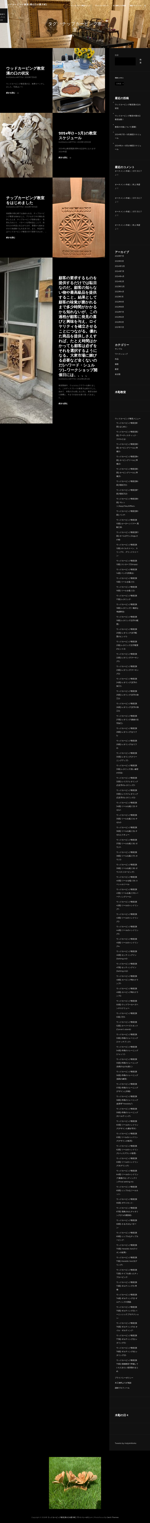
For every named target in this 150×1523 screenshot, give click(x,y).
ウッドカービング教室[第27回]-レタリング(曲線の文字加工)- (127, 719)
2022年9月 (119, 302)
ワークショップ (121, 354)
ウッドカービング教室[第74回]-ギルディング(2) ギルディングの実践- (126, 1298)
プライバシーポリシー (102, 6)
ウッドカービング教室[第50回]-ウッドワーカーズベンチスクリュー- (127, 1004)
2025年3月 (119, 261)
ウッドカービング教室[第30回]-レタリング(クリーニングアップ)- (126, 757)
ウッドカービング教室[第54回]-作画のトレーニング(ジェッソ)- (127, 1050)
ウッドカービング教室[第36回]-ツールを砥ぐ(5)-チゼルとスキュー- (126, 831)
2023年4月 (119, 291)
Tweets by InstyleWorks (125, 1443)
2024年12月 (120, 266)
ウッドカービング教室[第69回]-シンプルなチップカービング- (127, 1236)
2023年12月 (120, 286)
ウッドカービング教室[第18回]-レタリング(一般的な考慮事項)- (127, 608)
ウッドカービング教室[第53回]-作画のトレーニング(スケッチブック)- (127, 1038)
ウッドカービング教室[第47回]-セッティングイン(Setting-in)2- (126, 967)
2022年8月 (119, 307)
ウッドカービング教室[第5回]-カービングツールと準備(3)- (127, 472)
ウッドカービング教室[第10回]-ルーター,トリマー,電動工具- (127, 523)
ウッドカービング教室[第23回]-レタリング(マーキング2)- (127, 670)
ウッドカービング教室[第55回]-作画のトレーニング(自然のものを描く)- (127, 1063)
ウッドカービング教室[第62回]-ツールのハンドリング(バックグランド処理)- (127, 1149)
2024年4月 (119, 276)
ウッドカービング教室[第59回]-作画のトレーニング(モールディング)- (127, 1112)
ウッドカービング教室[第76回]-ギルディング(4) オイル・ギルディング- (126, 1327)
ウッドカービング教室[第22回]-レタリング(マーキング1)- (127, 657)
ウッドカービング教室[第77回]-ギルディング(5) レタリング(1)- (126, 1339)
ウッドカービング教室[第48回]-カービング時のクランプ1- (127, 980)
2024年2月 (119, 281)
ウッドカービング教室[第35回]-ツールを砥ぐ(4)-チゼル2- (126, 819)
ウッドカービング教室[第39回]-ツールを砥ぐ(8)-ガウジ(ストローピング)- (126, 868)
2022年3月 (119, 322)
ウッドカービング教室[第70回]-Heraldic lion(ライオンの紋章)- (127, 1249)
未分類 (117, 374)
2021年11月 (119, 327)
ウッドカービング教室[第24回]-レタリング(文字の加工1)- (126, 682)
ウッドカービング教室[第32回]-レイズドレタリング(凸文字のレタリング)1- (127, 781)
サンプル (118, 349)
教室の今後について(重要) (125, 127)
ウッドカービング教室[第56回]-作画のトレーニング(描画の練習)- (127, 1075)
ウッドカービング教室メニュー (81, 6)
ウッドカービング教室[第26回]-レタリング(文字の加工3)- (127, 707)
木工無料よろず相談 (119, 6)
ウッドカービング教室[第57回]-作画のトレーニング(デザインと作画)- (127, 1087)
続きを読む (12, 93)
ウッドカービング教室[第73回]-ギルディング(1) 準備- (126, 1286)
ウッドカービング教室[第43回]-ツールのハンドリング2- (127, 918)
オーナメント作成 (122, 171)
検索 (117, 55)
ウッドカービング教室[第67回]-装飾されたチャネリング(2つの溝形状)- (127, 1211)
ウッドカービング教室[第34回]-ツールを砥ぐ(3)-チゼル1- (126, 806)
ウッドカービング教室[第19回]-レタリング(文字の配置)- (127, 620)
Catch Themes (113, 1517)
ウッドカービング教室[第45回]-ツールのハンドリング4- (127, 942)
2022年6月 (119, 317)
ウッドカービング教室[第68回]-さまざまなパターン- (126, 1224)
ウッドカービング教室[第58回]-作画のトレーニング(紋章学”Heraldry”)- (127, 1100)
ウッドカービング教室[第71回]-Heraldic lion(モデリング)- (126, 1261)
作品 (117, 359)
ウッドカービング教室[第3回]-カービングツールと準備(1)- (127, 448)
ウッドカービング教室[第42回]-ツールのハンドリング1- (127, 905)
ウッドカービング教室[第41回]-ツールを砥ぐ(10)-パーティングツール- (127, 893)
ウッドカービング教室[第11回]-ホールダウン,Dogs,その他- (127, 536)
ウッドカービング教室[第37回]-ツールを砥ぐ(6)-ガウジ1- (126, 843)
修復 (117, 364)
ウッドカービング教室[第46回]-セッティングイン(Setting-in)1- (126, 955)
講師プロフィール (135, 6)
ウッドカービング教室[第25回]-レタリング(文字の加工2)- (127, 695)
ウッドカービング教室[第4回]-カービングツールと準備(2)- (127, 460)
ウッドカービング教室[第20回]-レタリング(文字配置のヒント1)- (126, 633)
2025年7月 (119, 256)
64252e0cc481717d (14, 77)
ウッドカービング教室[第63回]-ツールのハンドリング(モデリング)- (127, 1162)
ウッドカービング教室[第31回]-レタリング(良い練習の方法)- (127, 769)
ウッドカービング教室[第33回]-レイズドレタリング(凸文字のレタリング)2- (127, 794)
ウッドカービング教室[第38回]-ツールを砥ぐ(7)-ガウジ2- (126, 856)
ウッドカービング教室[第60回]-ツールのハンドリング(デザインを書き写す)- (127, 1125)
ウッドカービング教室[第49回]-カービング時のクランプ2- (127, 992)
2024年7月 (119, 271)
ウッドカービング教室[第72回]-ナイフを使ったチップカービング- (127, 1273)
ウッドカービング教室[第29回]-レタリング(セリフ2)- (126, 744)
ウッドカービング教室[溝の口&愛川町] (26, 4)
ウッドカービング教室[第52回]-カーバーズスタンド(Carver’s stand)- (127, 1026)
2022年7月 (119, 312)
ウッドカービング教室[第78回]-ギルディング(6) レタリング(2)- (126, 1351)
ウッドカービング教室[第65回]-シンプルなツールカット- (127, 1190)
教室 (117, 369)
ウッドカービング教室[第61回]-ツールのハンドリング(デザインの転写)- (127, 1137)
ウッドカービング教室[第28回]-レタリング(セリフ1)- (126, 732)
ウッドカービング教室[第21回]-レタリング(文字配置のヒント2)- (127, 645)
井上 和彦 (136, 184)
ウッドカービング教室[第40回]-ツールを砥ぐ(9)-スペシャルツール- (127, 880)
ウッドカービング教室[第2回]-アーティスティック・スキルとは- (127, 435)
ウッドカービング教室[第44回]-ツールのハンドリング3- (127, 930)
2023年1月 (119, 297)
